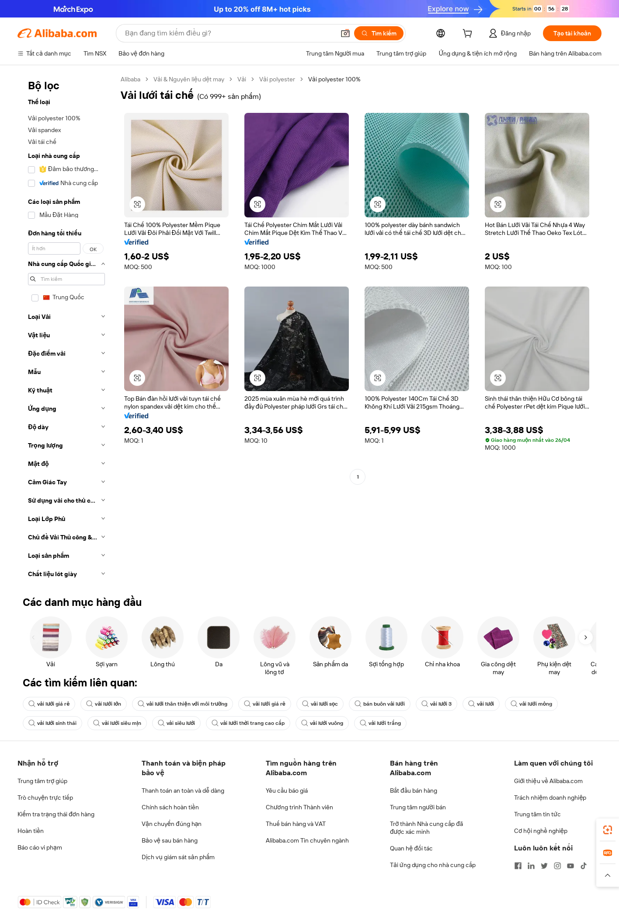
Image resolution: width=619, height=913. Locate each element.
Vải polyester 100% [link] (334, 79)
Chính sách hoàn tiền (170, 807)
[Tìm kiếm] (378, 33)
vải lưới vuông (322, 723)
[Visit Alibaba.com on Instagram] (557, 866)
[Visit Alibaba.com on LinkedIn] (531, 866)
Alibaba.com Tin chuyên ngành (307, 840)
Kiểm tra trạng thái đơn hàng (55, 814)
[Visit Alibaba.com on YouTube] (570, 866)
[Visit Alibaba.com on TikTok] (584, 866)
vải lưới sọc (320, 703)
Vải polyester (277, 79)
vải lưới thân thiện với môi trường (182, 703)
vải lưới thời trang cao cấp (248, 723)
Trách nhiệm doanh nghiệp (550, 797)
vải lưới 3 (436, 703)
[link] (607, 830)
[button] (345, 33)
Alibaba (130, 79)
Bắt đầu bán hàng (413, 790)
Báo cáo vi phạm (39, 847)
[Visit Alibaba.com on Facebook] (518, 866)
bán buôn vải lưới (379, 703)
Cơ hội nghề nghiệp (540, 830)
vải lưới (481, 703)
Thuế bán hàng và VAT (296, 823)
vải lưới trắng (380, 723)
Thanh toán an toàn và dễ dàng (183, 790)
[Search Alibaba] (229, 33)
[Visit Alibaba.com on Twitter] (544, 866)
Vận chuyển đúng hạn (172, 823)
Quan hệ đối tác (411, 848)
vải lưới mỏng (531, 703)
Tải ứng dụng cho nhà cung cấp (433, 864)
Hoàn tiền (30, 830)
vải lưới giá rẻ (49, 703)
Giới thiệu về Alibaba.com (548, 780)
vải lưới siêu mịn (117, 723)
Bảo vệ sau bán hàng (170, 840)
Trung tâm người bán (418, 807)
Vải (241, 79)
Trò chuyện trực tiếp (45, 797)
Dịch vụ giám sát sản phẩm (178, 857)
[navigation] (66, 329)
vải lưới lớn (103, 703)
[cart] (469, 34)
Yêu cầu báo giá (287, 790)
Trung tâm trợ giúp (42, 780)
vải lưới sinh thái (52, 723)
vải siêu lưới (176, 723)
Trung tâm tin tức (537, 814)
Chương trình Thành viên (299, 807)
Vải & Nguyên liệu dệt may (188, 79)
